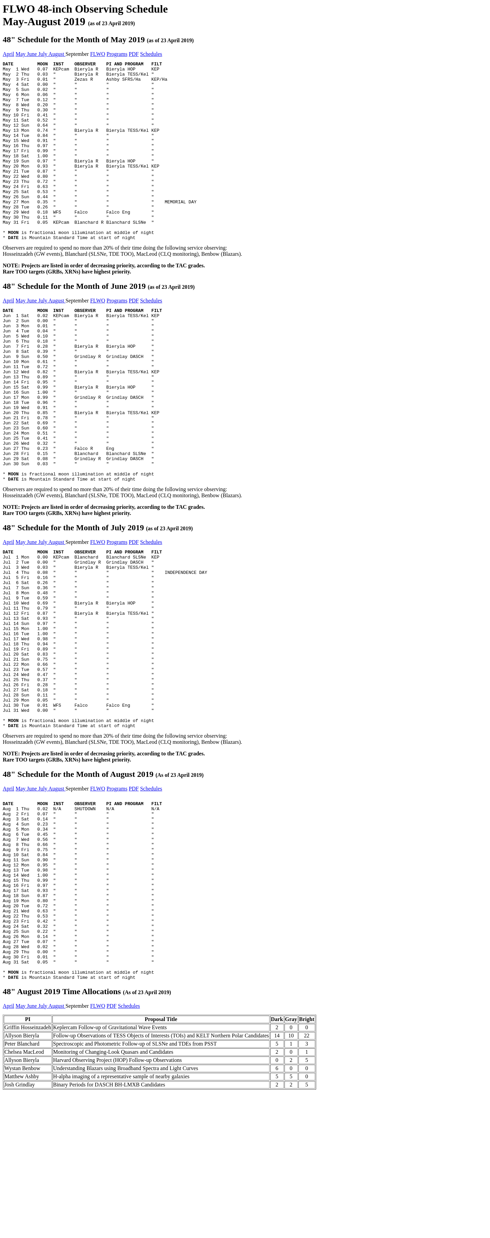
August (56, 54)
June (32, 54)
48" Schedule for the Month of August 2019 (103, 880)
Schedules (151, 54)
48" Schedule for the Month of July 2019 (98, 598)
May (21, 54)
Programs (117, 54)
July (43, 54)
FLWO (97, 54)
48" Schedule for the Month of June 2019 (99, 321)
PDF (133, 54)
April (8, 54)
